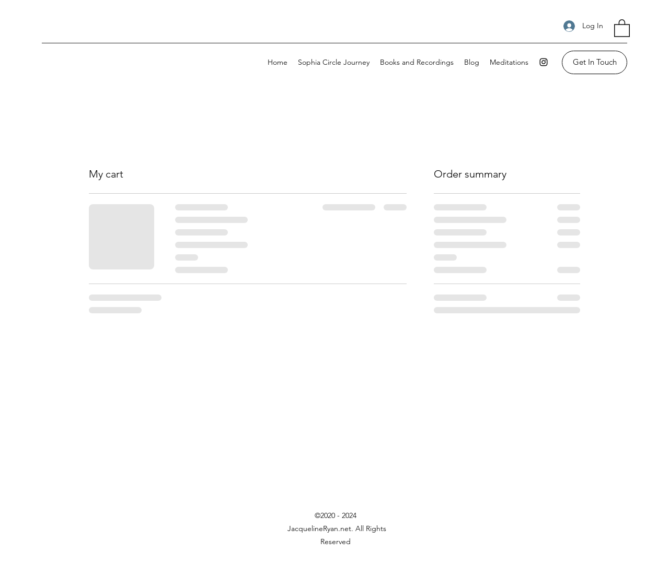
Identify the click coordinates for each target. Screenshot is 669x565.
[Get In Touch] (594, 62)
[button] (622, 27)
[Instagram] (543, 62)
